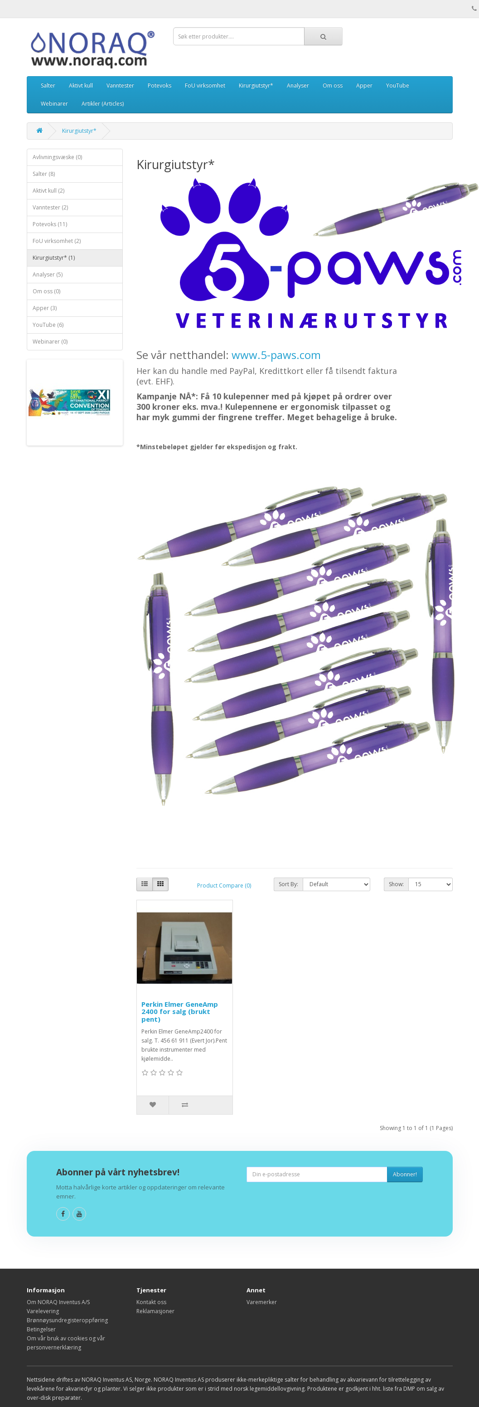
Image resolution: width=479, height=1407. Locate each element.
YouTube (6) (48, 325)
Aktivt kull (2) (48, 190)
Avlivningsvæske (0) (57, 157)
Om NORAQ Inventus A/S (58, 1302)
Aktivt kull (81, 85)
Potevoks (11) (50, 224)
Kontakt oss (151, 1302)
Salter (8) (44, 174)
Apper (364, 85)
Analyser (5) (48, 274)
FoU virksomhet (205, 85)
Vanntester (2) (50, 207)
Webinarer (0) (50, 341)
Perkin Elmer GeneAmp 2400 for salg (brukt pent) (179, 1011)
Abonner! (405, 1174)
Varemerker (262, 1302)
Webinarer (54, 103)
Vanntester (120, 85)
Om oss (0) (46, 291)
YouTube (397, 85)
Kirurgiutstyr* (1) (54, 258)
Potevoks (159, 85)
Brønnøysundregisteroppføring (67, 1320)
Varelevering (43, 1311)
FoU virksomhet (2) (57, 241)
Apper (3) (45, 308)
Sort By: (288, 884)
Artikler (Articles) (103, 103)
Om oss (333, 85)
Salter (48, 85)
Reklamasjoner (155, 1311)
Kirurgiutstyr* (256, 85)
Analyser (298, 85)
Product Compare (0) (224, 885)
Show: (396, 884)
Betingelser (41, 1329)
